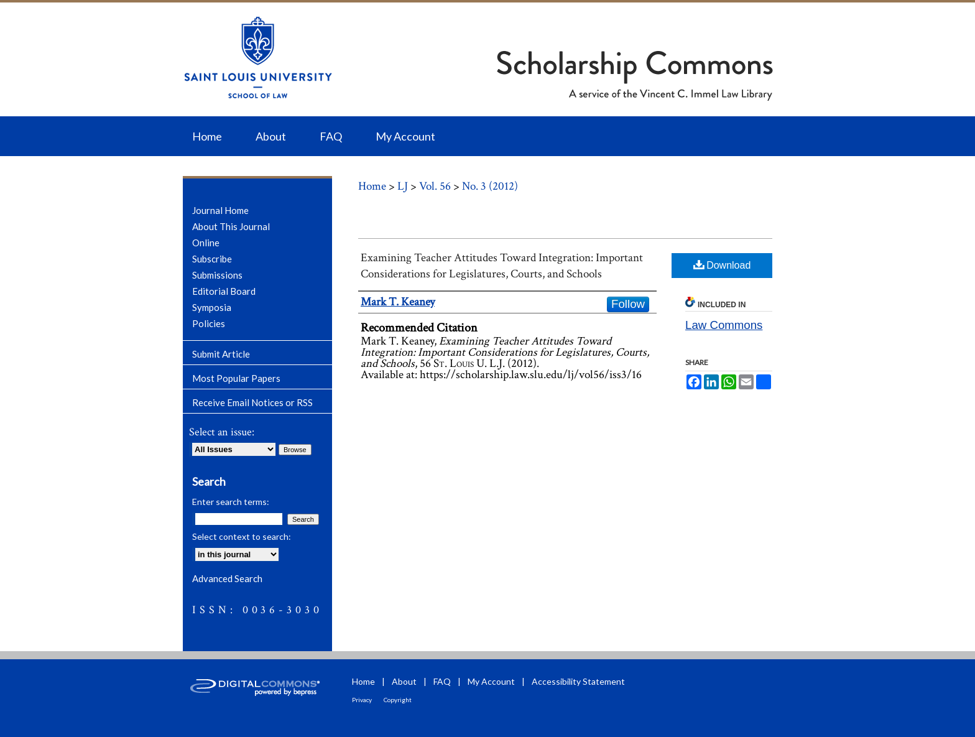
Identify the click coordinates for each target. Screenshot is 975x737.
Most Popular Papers (236, 378)
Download (722, 265)
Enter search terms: (230, 501)
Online (205, 242)
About (404, 681)
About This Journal (231, 226)
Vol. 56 (435, 186)
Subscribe (212, 258)
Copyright (398, 699)
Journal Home (220, 210)
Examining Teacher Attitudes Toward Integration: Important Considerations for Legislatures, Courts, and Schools (502, 266)
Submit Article (221, 353)
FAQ (442, 681)
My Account (491, 681)
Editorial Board (224, 291)
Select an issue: (221, 432)
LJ (402, 186)
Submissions (217, 274)
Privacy (362, 699)
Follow (628, 303)
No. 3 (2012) (490, 186)
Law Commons (723, 324)
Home (372, 186)
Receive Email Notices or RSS (252, 402)
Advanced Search (227, 578)
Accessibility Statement (578, 681)
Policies (208, 323)
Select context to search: (241, 536)
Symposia (211, 307)
